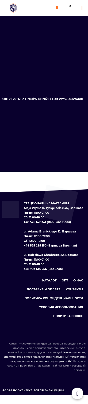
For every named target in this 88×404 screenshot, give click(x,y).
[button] (56, 7)
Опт (65, 280)
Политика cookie (68, 316)
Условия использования (61, 307)
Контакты (74, 289)
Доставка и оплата (44, 289)
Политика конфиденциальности (54, 298)
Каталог (49, 280)
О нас (78, 280)
